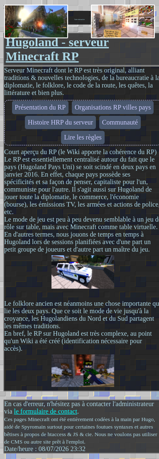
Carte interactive (79, 19)
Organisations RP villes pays (113, 107)
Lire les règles (83, 137)
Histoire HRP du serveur (60, 122)
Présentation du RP (40, 107)
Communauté (120, 122)
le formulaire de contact (45, 411)
